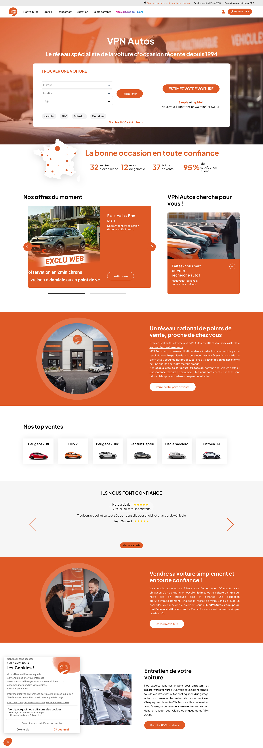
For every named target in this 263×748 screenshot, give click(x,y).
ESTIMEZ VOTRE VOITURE (191, 88)
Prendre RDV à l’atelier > (164, 725)
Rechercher (130, 93)
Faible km (79, 116)
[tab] (66, 293)
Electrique (98, 116)
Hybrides (49, 116)
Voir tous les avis (131, 545)
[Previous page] (27, 246)
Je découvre (120, 276)
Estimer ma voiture (167, 623)
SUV (64, 116)
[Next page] (151, 246)
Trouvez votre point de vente (173, 387)
